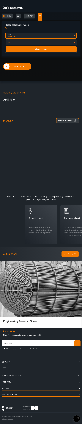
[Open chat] (76, 418)
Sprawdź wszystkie (70, 254)
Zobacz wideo (19, 66)
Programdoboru (30, 16)
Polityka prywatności (7, 419)
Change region (41, 49)
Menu (7, 16)
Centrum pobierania (65, 120)
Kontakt (4, 368)
